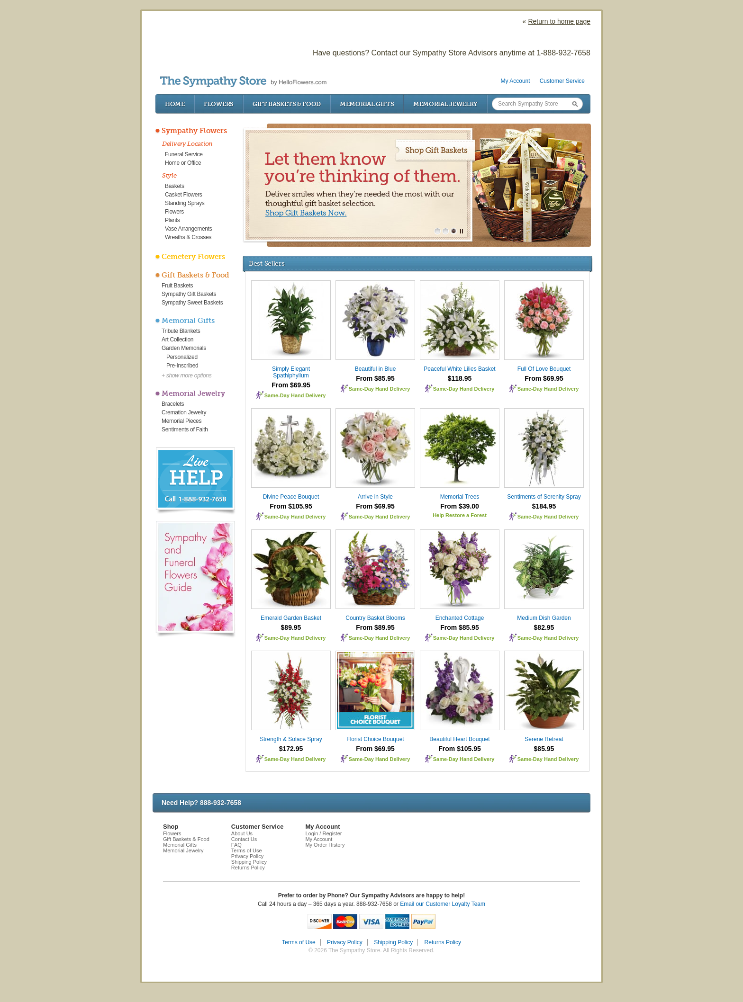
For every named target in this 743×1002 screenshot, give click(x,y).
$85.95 (544, 748)
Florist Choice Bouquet (375, 739)
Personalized (182, 357)
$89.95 (291, 627)
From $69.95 (291, 385)
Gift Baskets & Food (287, 103)
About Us (242, 833)
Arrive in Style (375, 496)
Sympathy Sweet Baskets (192, 302)
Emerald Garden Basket (291, 618)
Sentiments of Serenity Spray (543, 496)
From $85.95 (375, 378)
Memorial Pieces (181, 421)
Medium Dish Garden (544, 618)
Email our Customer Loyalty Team (442, 904)
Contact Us (244, 839)
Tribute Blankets (181, 331)
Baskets (174, 186)
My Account (515, 81)
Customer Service (562, 81)
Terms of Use (246, 850)
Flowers (219, 103)
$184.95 (544, 506)
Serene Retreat (544, 739)
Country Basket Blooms (375, 618)
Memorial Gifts (367, 103)
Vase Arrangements (188, 228)
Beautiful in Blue (375, 369)
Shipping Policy (249, 862)
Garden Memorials (184, 348)
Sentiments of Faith (185, 429)
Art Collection (177, 339)
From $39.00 (459, 506)
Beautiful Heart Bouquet (459, 739)
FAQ (236, 845)
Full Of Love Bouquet (544, 369)
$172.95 (291, 748)
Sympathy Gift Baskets (189, 294)
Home (175, 103)
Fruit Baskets (177, 285)
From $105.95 (291, 506)
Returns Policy (248, 867)
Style (169, 175)
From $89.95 (375, 627)
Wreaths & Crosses (188, 237)
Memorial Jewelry (445, 103)
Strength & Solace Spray (291, 739)
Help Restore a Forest (460, 515)
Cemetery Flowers (193, 256)
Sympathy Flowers (194, 130)
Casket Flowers (183, 194)
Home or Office (183, 163)
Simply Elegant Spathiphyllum (291, 372)
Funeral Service (184, 154)
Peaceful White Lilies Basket (459, 369)
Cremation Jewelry (184, 412)
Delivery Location (187, 143)
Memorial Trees (460, 496)
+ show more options (186, 375)
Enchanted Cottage (459, 618)
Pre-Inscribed (182, 365)
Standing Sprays (185, 203)
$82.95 (544, 627)
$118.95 (460, 378)
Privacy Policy (247, 856)
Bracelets (173, 404)
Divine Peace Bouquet (291, 496)
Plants (172, 220)
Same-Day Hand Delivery (295, 395)
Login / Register (323, 833)
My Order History (324, 845)
